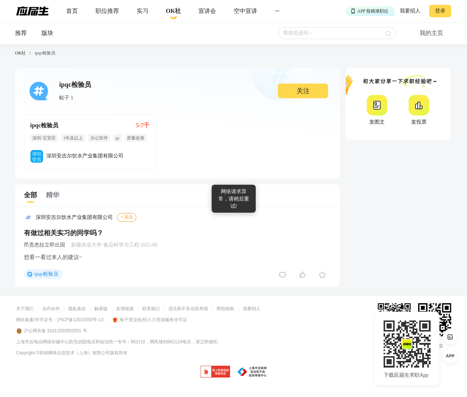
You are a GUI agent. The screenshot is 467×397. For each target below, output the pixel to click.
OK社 (20, 53)
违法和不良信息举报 (188, 308)
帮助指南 (225, 308)
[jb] (215, 372)
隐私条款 (77, 308)
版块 (47, 33)
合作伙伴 (51, 308)
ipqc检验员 (46, 274)
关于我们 (25, 308)
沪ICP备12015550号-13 (80, 319)
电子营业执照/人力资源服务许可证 (149, 319)
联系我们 (151, 308)
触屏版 (101, 308)
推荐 (21, 33)
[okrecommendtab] (173, 11)
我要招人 (410, 11)
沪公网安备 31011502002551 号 (51, 331)
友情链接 (125, 308)
